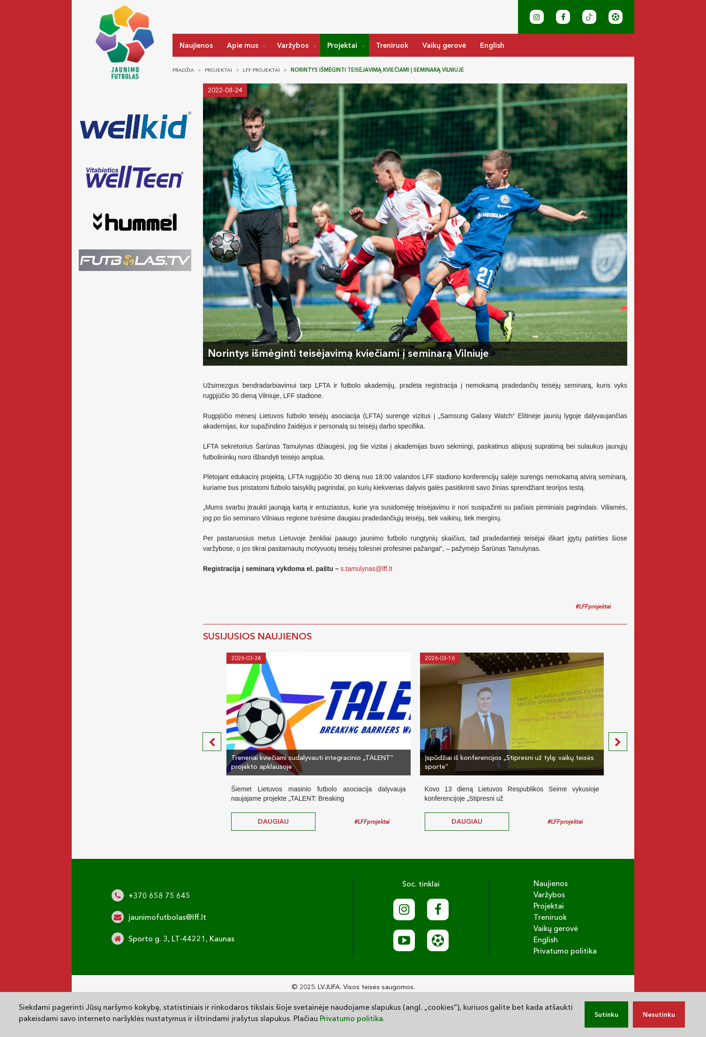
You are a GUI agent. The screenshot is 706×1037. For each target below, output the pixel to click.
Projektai (342, 45)
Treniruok (392, 45)
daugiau (273, 821)
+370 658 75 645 (159, 895)
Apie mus (242, 45)
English (492, 45)
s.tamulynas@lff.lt (366, 568)
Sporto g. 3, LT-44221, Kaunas (181, 938)
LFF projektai (261, 70)
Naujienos (196, 45)
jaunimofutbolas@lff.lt (167, 917)
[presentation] (212, 741)
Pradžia (183, 70)
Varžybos (292, 45)
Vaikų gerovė (444, 45)
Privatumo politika (565, 950)
